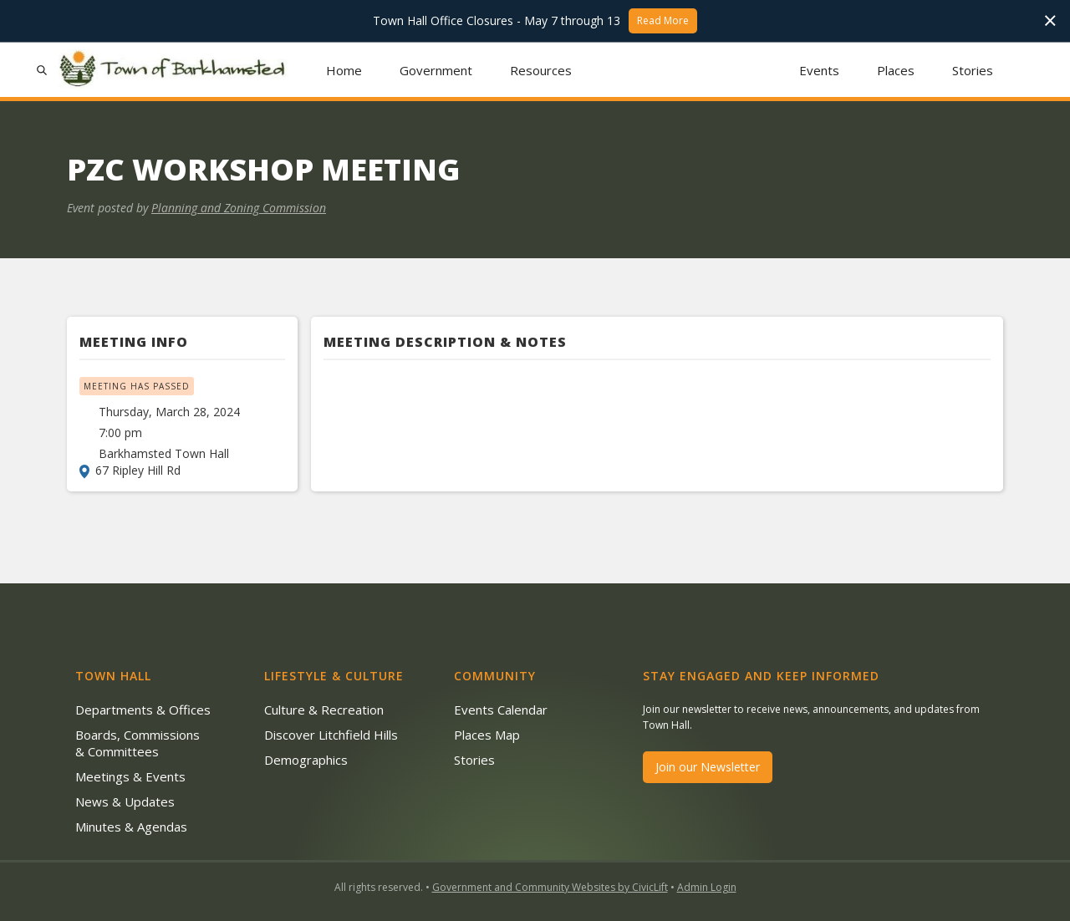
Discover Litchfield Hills (331, 734)
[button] (436, 70)
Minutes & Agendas (131, 826)
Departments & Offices (143, 709)
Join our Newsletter (707, 767)
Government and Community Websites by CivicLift (550, 887)
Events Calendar (501, 709)
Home (344, 70)
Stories (972, 70)
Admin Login (706, 887)
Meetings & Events (130, 776)
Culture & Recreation (324, 709)
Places (896, 70)
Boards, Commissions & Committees (137, 743)
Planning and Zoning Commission (238, 208)
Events (819, 70)
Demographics (306, 759)
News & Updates (125, 801)
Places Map (487, 734)
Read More (663, 20)
